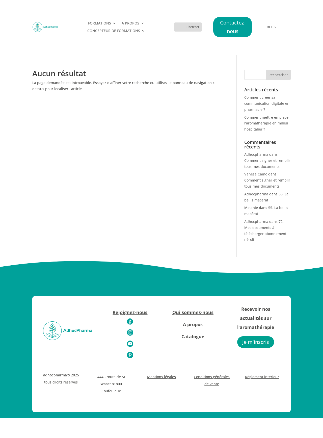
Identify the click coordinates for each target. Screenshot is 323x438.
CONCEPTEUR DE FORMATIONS (113, 31)
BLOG (271, 27)
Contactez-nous (232, 27)
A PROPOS (130, 23)
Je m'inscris (255, 342)
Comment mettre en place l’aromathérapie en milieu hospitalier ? (266, 123)
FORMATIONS (99, 23)
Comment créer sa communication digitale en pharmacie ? (266, 103)
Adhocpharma (256, 154)
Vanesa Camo (255, 174)
